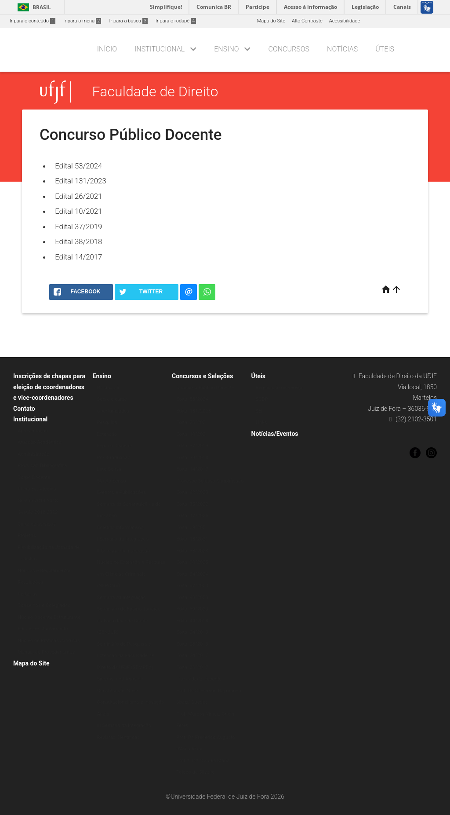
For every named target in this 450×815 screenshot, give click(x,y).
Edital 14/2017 (78, 256)
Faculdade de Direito (155, 92)
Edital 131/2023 (80, 180)
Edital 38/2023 (192, 551)
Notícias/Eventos (274, 433)
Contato (24, 408)
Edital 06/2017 (192, 667)
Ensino (226, 49)
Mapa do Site (271, 21)
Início (107, 49)
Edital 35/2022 (192, 504)
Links (261, 422)
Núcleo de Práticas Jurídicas (49, 640)
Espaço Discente (115, 446)
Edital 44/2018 (192, 621)
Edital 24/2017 (192, 655)
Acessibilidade (344, 21)
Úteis (384, 49)
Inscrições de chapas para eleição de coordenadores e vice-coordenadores (49, 387)
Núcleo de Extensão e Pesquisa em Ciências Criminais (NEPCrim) (131, 573)
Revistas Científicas (118, 737)
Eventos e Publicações (121, 492)
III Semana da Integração (124, 725)
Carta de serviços (37, 524)
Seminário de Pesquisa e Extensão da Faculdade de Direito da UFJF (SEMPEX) (125, 655)
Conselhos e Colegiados (44, 605)
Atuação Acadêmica (40, 442)
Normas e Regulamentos (45, 571)
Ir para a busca (128, 21)
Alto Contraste (307, 21)
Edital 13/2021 (192, 539)
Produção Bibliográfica (42, 465)
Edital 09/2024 (192, 527)
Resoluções (30, 582)
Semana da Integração (121, 597)
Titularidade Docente (198, 679)
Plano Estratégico (37, 489)
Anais (103, 714)
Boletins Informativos (120, 527)
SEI (259, 411)
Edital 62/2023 (192, 492)
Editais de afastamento (43, 629)
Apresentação (33, 431)
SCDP (262, 399)
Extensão (107, 434)
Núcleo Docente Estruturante (49, 617)
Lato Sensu (109, 469)
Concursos (289, 49)
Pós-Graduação (114, 457)
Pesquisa (107, 422)
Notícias (342, 49)
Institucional (159, 49)
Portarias (28, 594)
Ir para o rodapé (176, 21)
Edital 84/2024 (192, 574)
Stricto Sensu (111, 481)
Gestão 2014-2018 (38, 501)
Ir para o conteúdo (32, 21)
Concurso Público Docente (205, 388)
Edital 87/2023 (192, 585)
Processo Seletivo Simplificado (209, 481)
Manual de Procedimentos (46, 652)
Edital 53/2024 (78, 165)
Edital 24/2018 (192, 632)
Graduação (109, 388)
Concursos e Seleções (202, 376)
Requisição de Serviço (280, 388)
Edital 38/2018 (78, 241)
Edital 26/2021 (78, 196)
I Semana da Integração (123, 539)
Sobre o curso (112, 399)
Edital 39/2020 (192, 609)
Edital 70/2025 (192, 562)
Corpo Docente (34, 477)
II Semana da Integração (123, 551)
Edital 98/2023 (192, 597)
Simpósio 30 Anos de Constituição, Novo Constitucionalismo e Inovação (130, 690)
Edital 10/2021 (78, 211)
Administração (33, 454)
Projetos (27, 535)
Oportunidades (113, 411)
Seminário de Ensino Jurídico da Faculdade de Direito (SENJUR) (129, 620)
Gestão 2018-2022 (38, 512)
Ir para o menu (82, 21)
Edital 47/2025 (192, 516)
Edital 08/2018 (192, 644)
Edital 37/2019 (78, 226)
